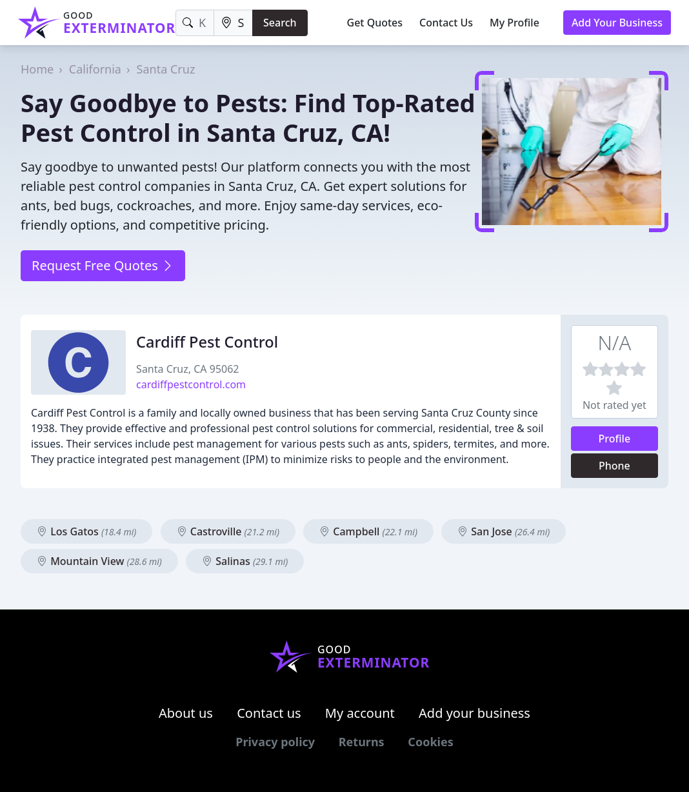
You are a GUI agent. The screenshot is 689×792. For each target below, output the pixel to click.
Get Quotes (375, 22)
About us (186, 713)
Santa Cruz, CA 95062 (187, 369)
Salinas (245, 561)
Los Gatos (86, 531)
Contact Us (446, 22)
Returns (361, 741)
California (95, 69)
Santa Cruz (166, 69)
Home (37, 69)
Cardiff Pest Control (207, 342)
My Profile (514, 22)
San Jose (503, 531)
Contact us (269, 713)
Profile (615, 438)
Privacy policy (275, 741)
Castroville (228, 531)
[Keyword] (194, 23)
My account (360, 713)
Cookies (430, 741)
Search (279, 22)
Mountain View (99, 561)
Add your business (474, 713)
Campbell (368, 531)
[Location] (233, 23)
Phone (614, 466)
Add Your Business (617, 22)
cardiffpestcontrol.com (191, 384)
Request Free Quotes (103, 265)
